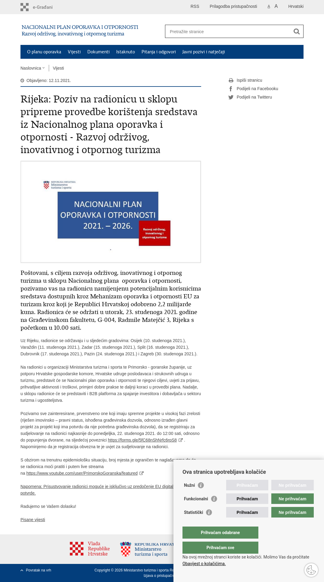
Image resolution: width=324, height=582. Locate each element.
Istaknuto (125, 52)
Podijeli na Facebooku (253, 89)
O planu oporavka (44, 52)
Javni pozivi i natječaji (203, 52)
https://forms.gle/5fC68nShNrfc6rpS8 (142, 440)
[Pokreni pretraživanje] (296, 31)
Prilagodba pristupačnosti (233, 6)
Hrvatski (296, 6)
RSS (195, 6)
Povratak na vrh (38, 570)
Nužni (189, 497)
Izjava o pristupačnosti (161, 576)
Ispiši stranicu (245, 80)
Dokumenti (98, 52)
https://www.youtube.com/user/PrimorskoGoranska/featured (82, 473)
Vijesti (74, 52)
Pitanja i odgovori (159, 52)
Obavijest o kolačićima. (204, 563)
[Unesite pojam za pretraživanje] (228, 31)
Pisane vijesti (32, 519)
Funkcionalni (196, 510)
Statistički (193, 524)
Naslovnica (30, 68)
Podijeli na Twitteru (250, 97)
